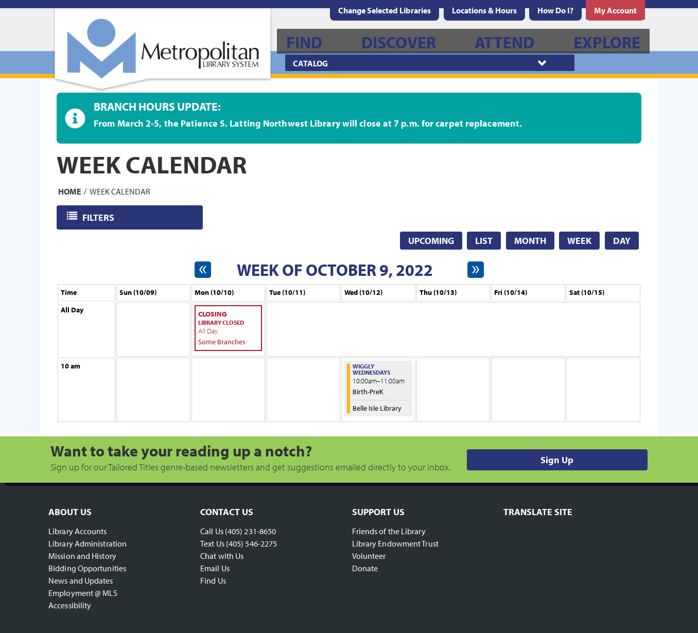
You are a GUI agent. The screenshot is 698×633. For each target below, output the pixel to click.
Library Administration (87, 543)
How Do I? (555, 10)
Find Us (213, 580)
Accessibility (69, 605)
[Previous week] (203, 269)
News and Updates (80, 580)
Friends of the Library (389, 531)
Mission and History (82, 556)
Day (622, 241)
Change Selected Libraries (384, 10)
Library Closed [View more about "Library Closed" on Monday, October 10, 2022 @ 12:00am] (221, 322)
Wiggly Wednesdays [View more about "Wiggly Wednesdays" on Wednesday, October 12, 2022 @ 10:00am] (371, 369)
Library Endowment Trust (395, 543)
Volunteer (369, 556)
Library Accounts (77, 531)
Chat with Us (221, 556)
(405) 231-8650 (250, 531)
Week (579, 241)
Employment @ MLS (83, 593)
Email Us (215, 568)
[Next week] (475, 269)
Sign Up (556, 460)
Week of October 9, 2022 (335, 269)
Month (530, 241)
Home (69, 191)
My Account (615, 10)
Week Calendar (120, 191)
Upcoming (431, 241)
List (484, 241)
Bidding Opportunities (87, 568)
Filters (99, 216)
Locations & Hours (484, 10)
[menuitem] (484, 10)
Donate (365, 568)
